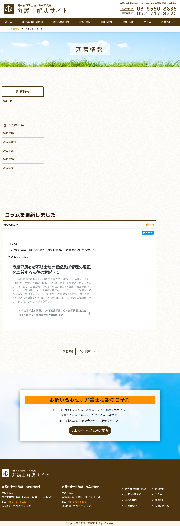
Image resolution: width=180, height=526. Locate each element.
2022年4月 (8, 167)
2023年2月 (8, 133)
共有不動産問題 (61, 22)
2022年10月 (9, 141)
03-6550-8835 (77, 501)
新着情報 (23, 91)
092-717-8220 (17, 501)
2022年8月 (8, 150)
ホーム (8, 22)
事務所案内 (106, 22)
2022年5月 (8, 159)
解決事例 (159, 488)
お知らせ (7, 100)
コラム (147, 22)
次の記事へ (87, 351)
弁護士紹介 (128, 22)
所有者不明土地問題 (32, 22)
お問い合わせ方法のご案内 (90, 430)
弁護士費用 (85, 22)
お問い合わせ (168, 22)
